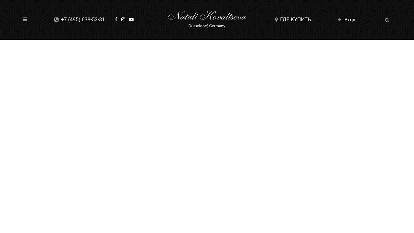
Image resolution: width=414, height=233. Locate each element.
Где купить (293, 20)
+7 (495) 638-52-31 (79, 20)
